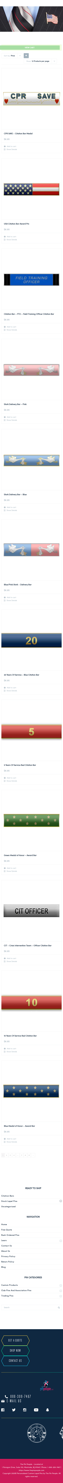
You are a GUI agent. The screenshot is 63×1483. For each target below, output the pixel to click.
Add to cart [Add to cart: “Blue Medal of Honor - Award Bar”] (11, 1139)
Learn (4, 1240)
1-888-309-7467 (53, 1467)
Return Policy (7, 1261)
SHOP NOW (15, 1350)
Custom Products (9, 1285)
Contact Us (6, 1245)
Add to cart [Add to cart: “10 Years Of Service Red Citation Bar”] (11, 1048)
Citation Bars (7, 1196)
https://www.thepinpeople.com (31, 1470)
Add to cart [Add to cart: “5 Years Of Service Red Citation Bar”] (11, 778)
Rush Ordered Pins (10, 1235)
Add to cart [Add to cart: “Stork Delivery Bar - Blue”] (11, 507)
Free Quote (6, 1229)
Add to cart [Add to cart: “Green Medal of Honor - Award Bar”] (11, 868)
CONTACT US (15, 1360)
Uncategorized (8, 1206)
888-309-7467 (21, 1397)
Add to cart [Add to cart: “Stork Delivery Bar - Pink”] (11, 417)
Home (4, 1224)
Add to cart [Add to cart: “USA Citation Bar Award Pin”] (11, 236)
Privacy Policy (8, 1256)
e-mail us (14, 1401)
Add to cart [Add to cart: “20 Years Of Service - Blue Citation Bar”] (11, 688)
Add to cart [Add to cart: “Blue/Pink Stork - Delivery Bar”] (11, 597)
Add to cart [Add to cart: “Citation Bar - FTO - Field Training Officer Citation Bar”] (11, 327)
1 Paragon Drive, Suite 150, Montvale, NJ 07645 (21, 1467)
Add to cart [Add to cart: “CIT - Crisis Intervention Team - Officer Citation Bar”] (11, 958)
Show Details (11, 149)
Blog (3, 1267)
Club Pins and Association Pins (16, 1290)
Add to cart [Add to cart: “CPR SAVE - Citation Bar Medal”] (11, 146)
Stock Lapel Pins (9, 1201)
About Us (5, 1251)
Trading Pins (7, 1295)
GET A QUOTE (15, 1340)
